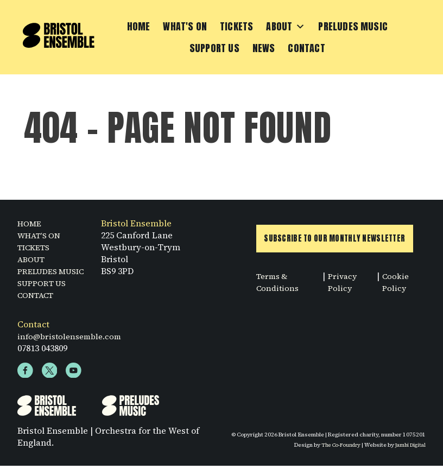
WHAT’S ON (42, 236)
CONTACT (38, 296)
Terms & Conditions (278, 287)
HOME (31, 224)
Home (138, 27)
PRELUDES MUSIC (55, 272)
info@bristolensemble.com (73, 337)
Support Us (214, 48)
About (285, 27)
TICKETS (36, 248)
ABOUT (32, 260)
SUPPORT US (44, 284)
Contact (306, 48)
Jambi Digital (409, 448)
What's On (185, 27)
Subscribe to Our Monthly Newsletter (338, 242)
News (263, 48)
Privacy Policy (344, 287)
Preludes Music (353, 27)
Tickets (236, 27)
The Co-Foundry (335, 448)
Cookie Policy (396, 287)
